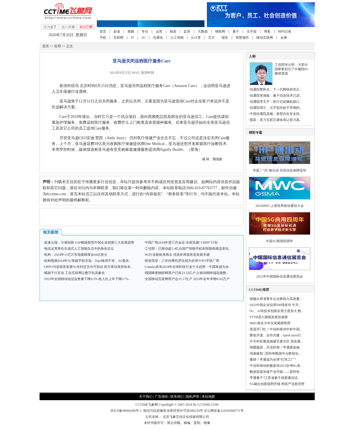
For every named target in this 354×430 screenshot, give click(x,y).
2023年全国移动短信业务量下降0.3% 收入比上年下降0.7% (86, 279)
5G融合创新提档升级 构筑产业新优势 (277, 384)
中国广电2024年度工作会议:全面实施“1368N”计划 (181, 242)
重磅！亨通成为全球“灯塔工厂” (273, 360)
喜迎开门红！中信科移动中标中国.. (275, 329)
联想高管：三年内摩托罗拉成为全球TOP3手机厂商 (182, 261)
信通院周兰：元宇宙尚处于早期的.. (275, 108)
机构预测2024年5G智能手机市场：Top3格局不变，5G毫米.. (87, 261)
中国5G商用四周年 (279, 241)
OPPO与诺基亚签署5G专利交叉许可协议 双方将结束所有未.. (88, 267)
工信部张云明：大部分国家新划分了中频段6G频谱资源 (292, 69)
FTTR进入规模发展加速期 (269, 317)
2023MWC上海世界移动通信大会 (280, 206)
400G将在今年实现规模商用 (270, 323)
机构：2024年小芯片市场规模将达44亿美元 (75, 255)
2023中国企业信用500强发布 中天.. (275, 305)
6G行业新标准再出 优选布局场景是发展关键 (177, 255)
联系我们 (177, 397)
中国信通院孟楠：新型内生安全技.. (275, 114)
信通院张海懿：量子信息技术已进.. (275, 95)
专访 (145, 31)
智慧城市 (242, 37)
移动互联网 (264, 37)
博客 (267, 31)
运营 (159, 31)
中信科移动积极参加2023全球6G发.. (276, 366)
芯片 (211, 37)
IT (132, 37)
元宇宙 (252, 31)
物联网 (220, 31)
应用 (57, 46)
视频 (130, 31)
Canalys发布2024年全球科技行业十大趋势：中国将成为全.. (187, 267)
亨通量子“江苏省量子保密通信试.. (274, 378)
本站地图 (208, 397)
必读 (116, 31)
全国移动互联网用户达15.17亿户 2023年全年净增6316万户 (187, 279)
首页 (103, 31)
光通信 (158, 37)
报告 (225, 37)
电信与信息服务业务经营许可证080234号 (173, 411)
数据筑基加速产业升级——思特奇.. (275, 372)
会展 (283, 37)
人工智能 (177, 37)
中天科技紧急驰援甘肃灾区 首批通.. (276, 341)
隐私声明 (192, 397)
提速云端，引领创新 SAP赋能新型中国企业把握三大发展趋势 (89, 242)
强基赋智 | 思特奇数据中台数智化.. (275, 353)
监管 (187, 31)
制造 (173, 31)
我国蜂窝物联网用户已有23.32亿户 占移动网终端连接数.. (186, 273)
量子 (236, 31)
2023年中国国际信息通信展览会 (279, 276)
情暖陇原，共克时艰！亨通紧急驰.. (275, 347)
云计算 (196, 37)
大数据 (203, 31)
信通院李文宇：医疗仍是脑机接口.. (275, 102)
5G (143, 37)
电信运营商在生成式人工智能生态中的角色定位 (79, 248)
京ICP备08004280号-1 (126, 411)
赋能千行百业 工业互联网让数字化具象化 (74, 273)
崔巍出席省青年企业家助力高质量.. (275, 299)
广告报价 (161, 397)
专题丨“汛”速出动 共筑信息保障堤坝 (279, 170)
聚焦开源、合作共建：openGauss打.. (276, 335)
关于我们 (145, 397)
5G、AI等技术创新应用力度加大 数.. (276, 311)
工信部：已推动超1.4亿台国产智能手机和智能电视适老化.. (187, 248)
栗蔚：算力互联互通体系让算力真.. (275, 120)
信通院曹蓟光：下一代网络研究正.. (275, 89)
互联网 (118, 37)
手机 (103, 37)
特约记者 (284, 31)
